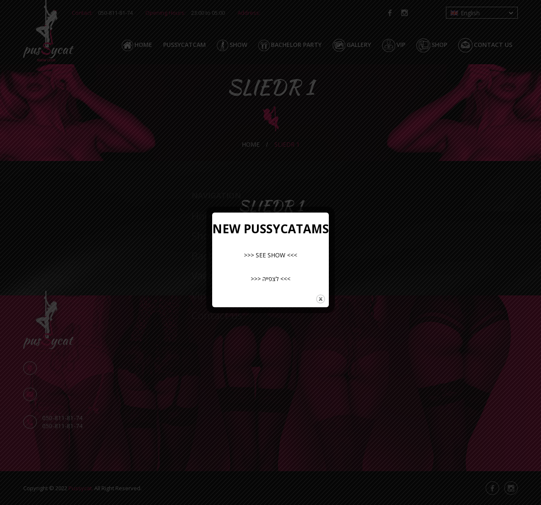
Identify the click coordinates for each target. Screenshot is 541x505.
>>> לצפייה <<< (270, 279)
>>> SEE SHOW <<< (270, 255)
